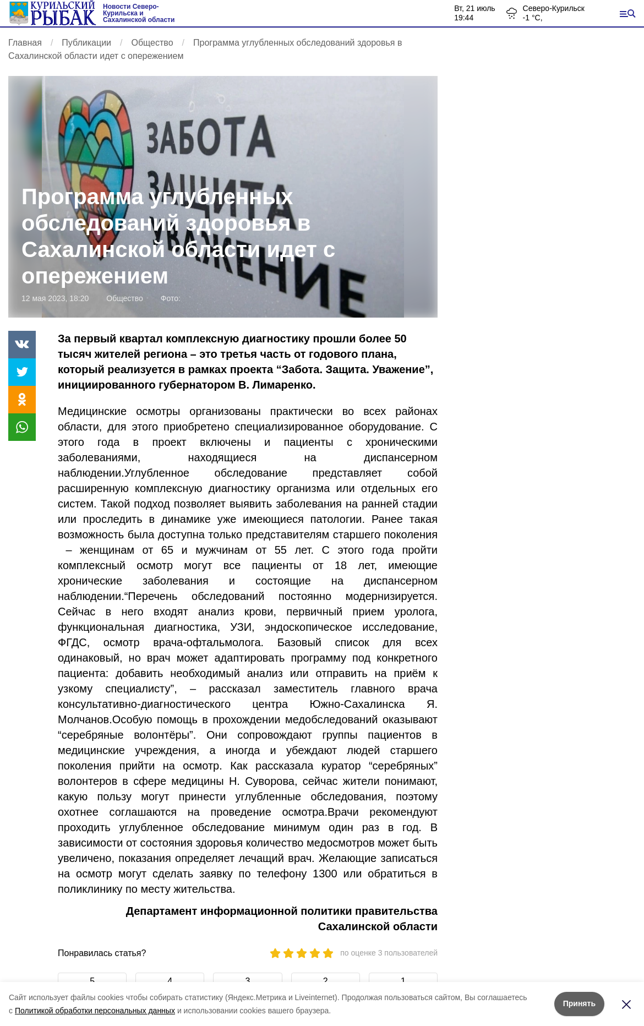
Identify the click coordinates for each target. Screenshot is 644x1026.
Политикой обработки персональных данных (95, 1010)
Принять (579, 1003)
